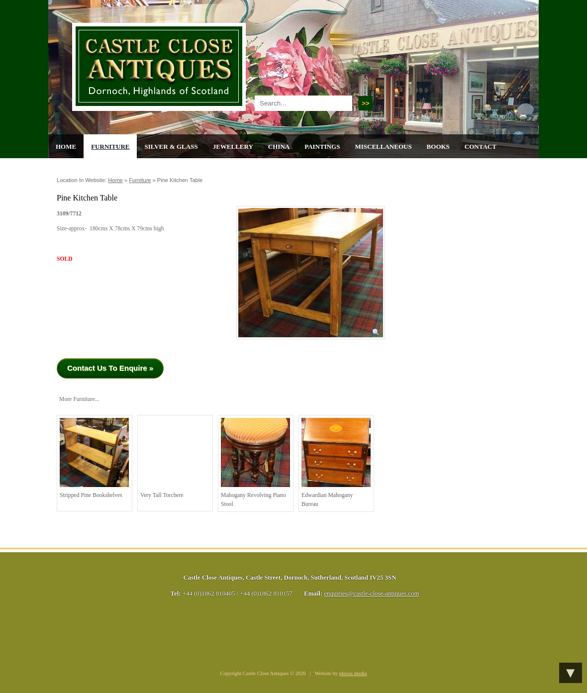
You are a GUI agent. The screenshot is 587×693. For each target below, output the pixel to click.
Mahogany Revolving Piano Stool (255, 462)
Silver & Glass (170, 146)
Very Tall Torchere (174, 458)
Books (438, 146)
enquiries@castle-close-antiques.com (371, 593)
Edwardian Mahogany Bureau (336, 462)
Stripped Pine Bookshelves (94, 458)
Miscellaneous (383, 146)
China (279, 146)
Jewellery (233, 146)
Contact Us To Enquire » (110, 368)
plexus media (353, 673)
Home (66, 146)
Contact (480, 146)
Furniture (110, 146)
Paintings (322, 146)
